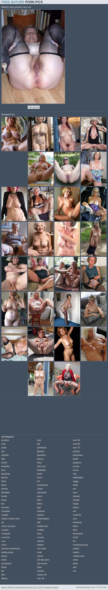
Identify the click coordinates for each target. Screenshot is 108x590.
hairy (39, 462)
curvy (3, 545)
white (75, 563)
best (3, 470)
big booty (5, 474)
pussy (75, 470)
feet (3, 575)
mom (39, 533)
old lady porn (43, 560)
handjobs (41, 470)
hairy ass (41, 466)
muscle (40, 537)
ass (3, 451)
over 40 (40, 578)
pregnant (77, 462)
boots (4, 500)
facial (3, 567)
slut (74, 511)
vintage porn (79, 556)
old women (42, 563)
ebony (4, 556)
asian (3, 448)
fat (2, 571)
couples (5, 530)
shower (76, 500)
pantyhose (78, 455)
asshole (5, 455)
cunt (3, 541)
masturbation (43, 519)
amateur (5, 440)
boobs (4, 496)
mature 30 (42, 575)
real (74, 474)
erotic (4, 560)
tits (74, 541)
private (76, 466)
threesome (78, 533)
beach (4, 462)
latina (39, 504)
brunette (5, 507)
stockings (77, 522)
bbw (3, 459)
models (40, 530)
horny (39, 477)
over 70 (76, 448)
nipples (40, 545)
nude (39, 552)
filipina (4, 578)
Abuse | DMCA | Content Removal (15, 587)
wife (75, 567)
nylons (40, 556)
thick (75, 530)
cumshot (5, 537)
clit (2, 522)
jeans (39, 496)
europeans (6, 563)
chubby (4, 515)
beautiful (5, 466)
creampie (5, 533)
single (75, 504)
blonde (4, 489)
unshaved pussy (80, 545)
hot (38, 481)
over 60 (76, 444)
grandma (41, 455)
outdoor (40, 571)
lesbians (41, 511)
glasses (40, 451)
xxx (74, 571)
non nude (41, 548)
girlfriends (41, 448)
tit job (75, 537)
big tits (4, 477)
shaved (76, 496)
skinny (76, 507)
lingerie (40, 515)
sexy (75, 492)
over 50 (76, 440)
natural (40, 541)
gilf (38, 444)
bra (2, 504)
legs (39, 507)
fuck (39, 440)
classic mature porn (10, 519)
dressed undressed (10, 548)
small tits (77, 515)
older (39, 567)
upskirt (76, 548)
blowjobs (5, 492)
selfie (75, 485)
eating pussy (7, 552)
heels (39, 474)
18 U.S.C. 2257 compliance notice (44, 587)
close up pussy (8, 526)
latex (39, 500)
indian (40, 489)
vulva (75, 560)
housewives (42, 485)
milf (38, 522)
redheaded (78, 477)
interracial (41, 492)
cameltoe (5, 511)
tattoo (75, 526)
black (3, 485)
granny (40, 459)
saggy (76, 481)
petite (75, 459)
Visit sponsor (33, 107)
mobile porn (42, 526)
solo (75, 519)
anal (3, 444)
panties (76, 451)
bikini (3, 481)
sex (74, 489)
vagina (76, 552)
